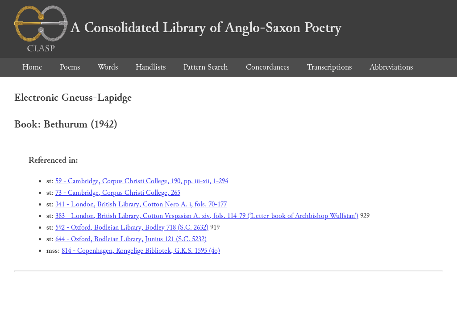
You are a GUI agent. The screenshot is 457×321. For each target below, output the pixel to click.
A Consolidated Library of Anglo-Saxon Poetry (177, 27)
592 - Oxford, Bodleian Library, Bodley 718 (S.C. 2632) (131, 227)
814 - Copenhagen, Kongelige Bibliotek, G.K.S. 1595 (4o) (141, 251)
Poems (70, 67)
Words (108, 67)
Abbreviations (391, 67)
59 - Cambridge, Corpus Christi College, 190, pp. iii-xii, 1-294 (141, 181)
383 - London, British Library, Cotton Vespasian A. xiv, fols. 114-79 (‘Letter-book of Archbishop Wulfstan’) (206, 216)
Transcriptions (329, 67)
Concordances (267, 67)
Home (32, 67)
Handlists (151, 67)
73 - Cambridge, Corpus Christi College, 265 (117, 193)
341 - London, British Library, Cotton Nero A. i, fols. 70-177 (141, 204)
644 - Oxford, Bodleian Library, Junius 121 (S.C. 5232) (131, 239)
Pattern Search (205, 67)
